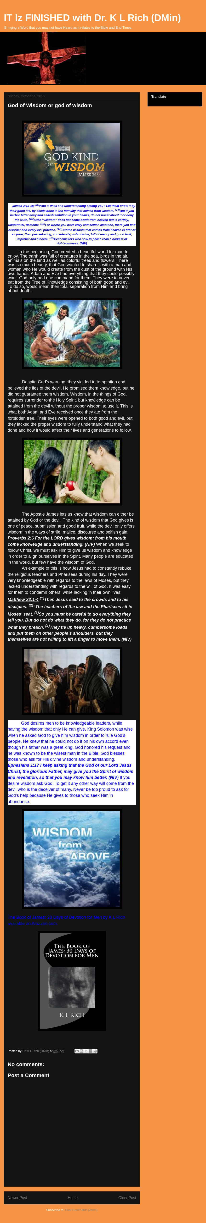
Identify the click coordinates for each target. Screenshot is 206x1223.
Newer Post (17, 1198)
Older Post (127, 1198)
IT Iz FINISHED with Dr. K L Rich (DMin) (92, 17)
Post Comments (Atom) (81, 1210)
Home (73, 1198)
